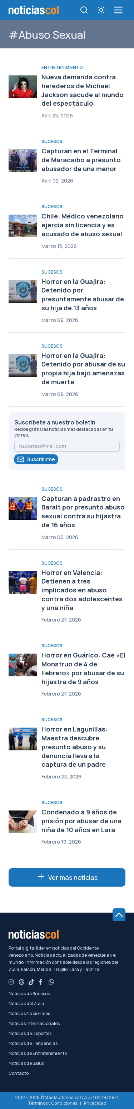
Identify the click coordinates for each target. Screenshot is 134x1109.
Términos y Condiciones (52, 1103)
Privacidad (95, 1103)
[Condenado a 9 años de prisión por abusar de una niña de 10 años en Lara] (23, 821)
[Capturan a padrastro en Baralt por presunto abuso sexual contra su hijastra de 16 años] (23, 508)
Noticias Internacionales (34, 1023)
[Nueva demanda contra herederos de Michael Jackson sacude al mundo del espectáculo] (23, 86)
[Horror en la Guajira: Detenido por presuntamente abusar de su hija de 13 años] (23, 291)
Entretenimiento (62, 67)
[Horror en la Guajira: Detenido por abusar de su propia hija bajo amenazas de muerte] (23, 365)
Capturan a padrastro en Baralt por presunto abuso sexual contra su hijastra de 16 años (83, 511)
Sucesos (52, 141)
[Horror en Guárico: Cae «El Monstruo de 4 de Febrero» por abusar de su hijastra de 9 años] (23, 665)
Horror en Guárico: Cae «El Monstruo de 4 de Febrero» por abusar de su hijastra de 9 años (83, 668)
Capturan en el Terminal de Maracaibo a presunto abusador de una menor (81, 160)
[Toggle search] (84, 10)
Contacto (19, 1073)
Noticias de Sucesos (29, 994)
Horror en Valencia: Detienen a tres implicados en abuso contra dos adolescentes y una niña (82, 590)
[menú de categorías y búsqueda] (118, 10)
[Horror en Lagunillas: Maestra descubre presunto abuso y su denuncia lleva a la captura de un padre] (23, 739)
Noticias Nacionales (29, 1013)
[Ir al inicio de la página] (119, 914)
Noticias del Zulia (26, 1004)
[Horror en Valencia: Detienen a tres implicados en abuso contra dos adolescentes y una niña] (23, 582)
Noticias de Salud (27, 1063)
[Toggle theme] (101, 10)
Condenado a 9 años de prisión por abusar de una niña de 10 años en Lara (81, 821)
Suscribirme (36, 459)
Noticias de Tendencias (33, 1043)
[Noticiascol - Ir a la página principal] (34, 10)
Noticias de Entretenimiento (38, 1053)
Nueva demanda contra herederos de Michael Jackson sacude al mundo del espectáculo (82, 90)
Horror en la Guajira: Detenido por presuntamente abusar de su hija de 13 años (82, 294)
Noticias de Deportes (30, 1033)
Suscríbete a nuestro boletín (54, 422)
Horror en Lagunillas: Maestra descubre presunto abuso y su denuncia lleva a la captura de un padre (74, 747)
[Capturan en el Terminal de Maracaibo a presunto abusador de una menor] (23, 160)
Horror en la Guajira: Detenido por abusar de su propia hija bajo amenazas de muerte (83, 368)
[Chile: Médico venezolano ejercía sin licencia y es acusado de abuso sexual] (23, 226)
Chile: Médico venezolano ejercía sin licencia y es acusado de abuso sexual (82, 225)
